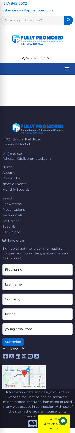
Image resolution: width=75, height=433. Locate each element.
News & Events (14, 184)
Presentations (13, 209)
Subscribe (13, 342)
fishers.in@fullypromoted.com (28, 10)
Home (7, 167)
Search (7, 198)
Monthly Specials (16, 189)
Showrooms (12, 204)
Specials (8, 226)
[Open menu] (67, 69)
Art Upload (11, 221)
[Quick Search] (32, 20)
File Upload (11, 232)
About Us (9, 173)
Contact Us (11, 178)
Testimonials (12, 215)
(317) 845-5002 (14, 3)
